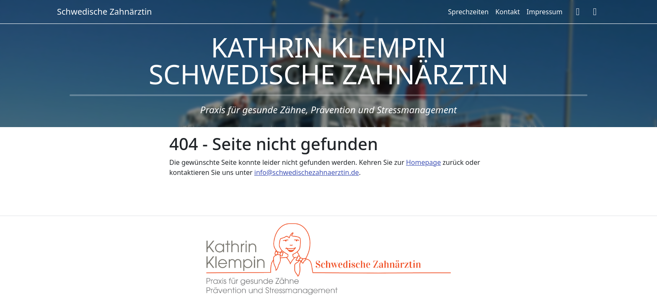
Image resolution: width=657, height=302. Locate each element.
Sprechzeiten (468, 11)
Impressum (545, 11)
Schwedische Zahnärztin (104, 11)
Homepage (423, 162)
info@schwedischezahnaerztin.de (306, 172)
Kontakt (507, 11)
